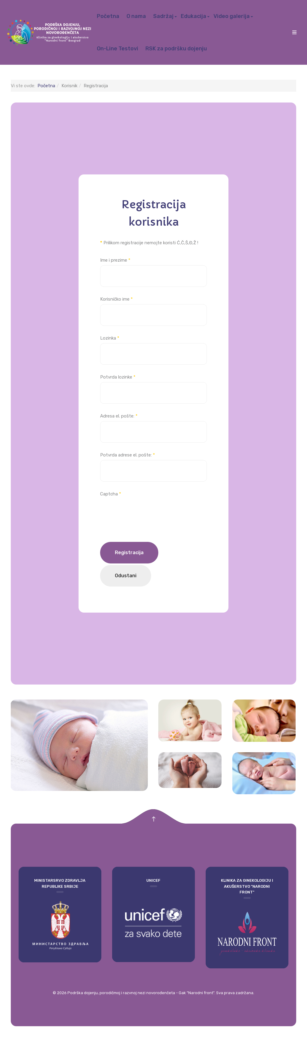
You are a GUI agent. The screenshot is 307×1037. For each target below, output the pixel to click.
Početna (108, 16)
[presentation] (145, 510)
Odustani (125, 575)
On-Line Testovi (117, 48)
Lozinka (109, 338)
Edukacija (193, 16)
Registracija (129, 552)
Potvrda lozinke (118, 377)
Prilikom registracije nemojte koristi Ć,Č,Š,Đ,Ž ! (149, 242)
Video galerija (231, 16)
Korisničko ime (116, 299)
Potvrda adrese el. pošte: (127, 455)
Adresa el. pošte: (119, 416)
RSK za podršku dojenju (176, 48)
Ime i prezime (115, 260)
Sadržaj (163, 16)
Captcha (110, 494)
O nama (136, 16)
